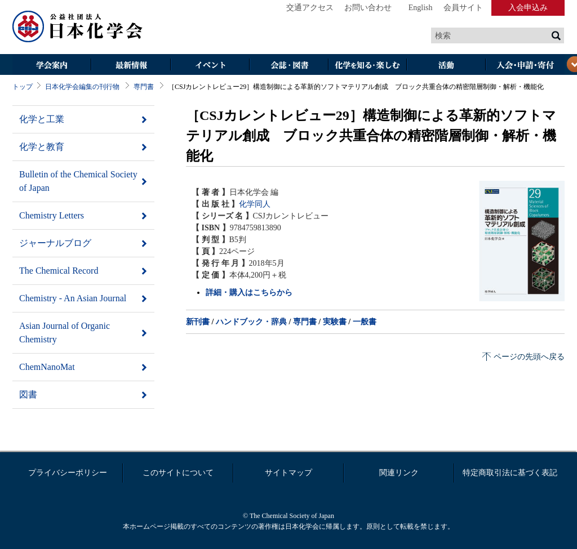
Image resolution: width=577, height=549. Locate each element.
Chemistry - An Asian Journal (72, 298)
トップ (22, 87)
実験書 (335, 322)
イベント (209, 65)
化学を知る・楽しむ (367, 65)
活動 (446, 65)
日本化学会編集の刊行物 (82, 87)
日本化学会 (77, 27)
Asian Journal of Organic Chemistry (64, 332)
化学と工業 (41, 119)
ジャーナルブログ (55, 243)
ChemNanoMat (47, 367)
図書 (28, 394)
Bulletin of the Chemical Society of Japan (78, 181)
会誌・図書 (288, 65)
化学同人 (254, 204)
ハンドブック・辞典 (251, 322)
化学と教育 (41, 146)
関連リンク (399, 472)
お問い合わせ (368, 7)
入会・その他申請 (525, 65)
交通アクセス (310, 7)
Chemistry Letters (51, 215)
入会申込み (528, 7)
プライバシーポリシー (67, 472)
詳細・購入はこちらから (249, 292)
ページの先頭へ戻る (529, 356)
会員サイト (463, 7)
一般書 (364, 322)
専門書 (144, 87)
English (421, 7)
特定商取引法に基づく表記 (510, 472)
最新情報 (130, 65)
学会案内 (51, 65)
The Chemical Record (58, 270)
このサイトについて (178, 472)
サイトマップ (288, 472)
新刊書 (198, 322)
